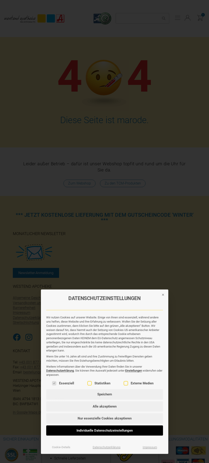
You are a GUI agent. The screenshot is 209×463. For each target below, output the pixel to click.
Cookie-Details (61, 388)
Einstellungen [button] (133, 311)
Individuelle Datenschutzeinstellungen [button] (105, 371)
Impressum (150, 388)
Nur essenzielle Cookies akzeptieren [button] (105, 359)
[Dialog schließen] (163, 235)
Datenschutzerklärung (60, 311)
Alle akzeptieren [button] (105, 347)
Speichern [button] (104, 335)
